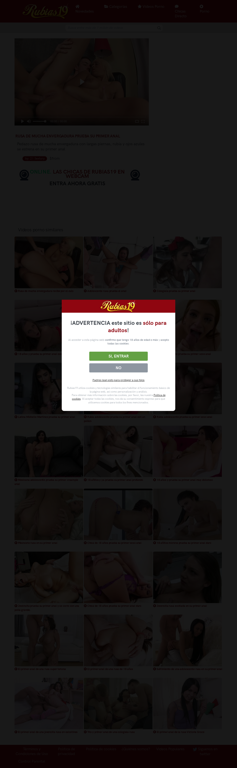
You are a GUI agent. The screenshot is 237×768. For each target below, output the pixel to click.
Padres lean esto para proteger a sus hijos (118, 380)
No (118, 367)
